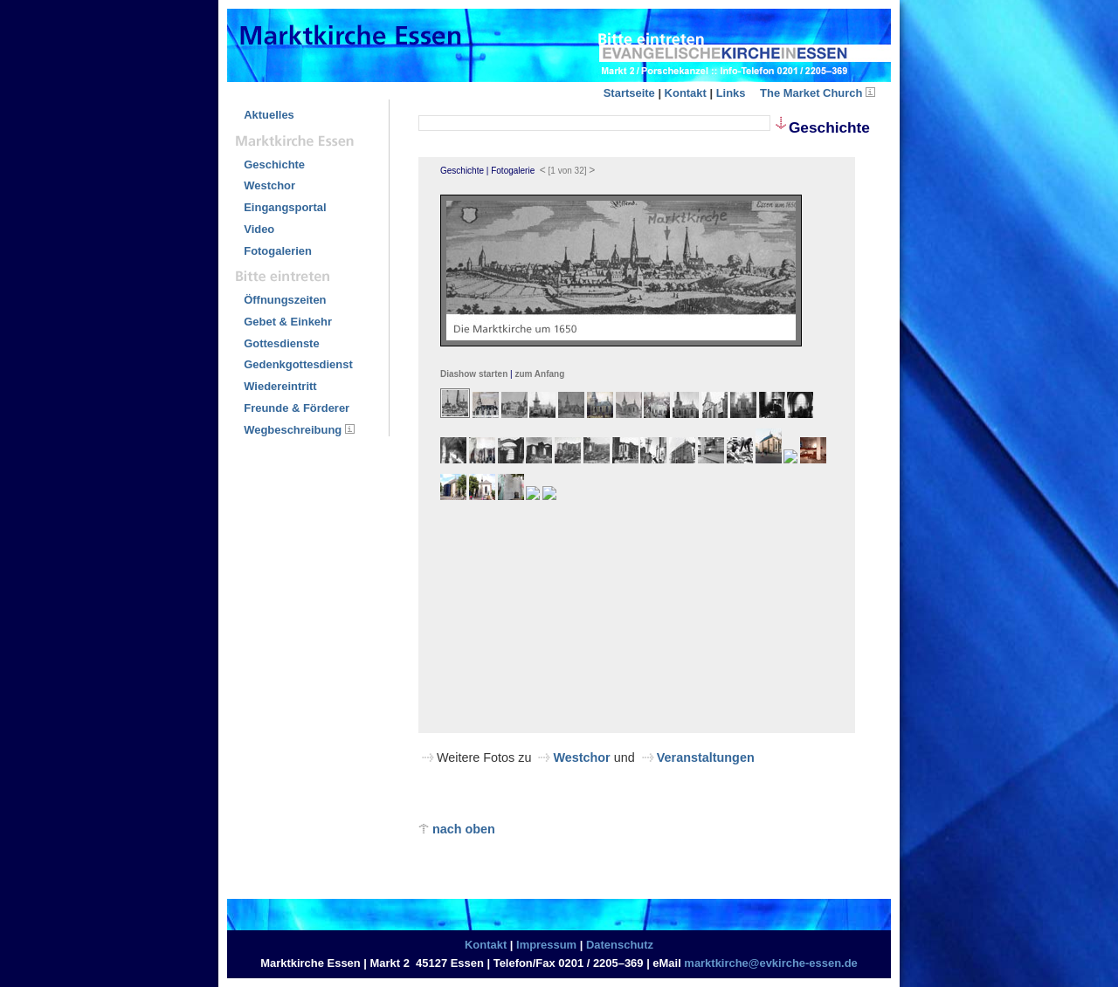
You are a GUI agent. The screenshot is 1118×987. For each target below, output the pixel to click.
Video (259, 229)
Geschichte (274, 164)
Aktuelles (269, 114)
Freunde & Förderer (296, 408)
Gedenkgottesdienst (298, 364)
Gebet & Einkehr (288, 321)
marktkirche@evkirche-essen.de (770, 963)
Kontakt (686, 92)
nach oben (456, 829)
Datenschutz (619, 944)
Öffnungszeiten (285, 299)
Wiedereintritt (280, 386)
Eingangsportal (285, 207)
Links (731, 92)
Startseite (629, 92)
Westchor (269, 185)
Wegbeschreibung (293, 429)
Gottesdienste (281, 343)
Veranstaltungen (706, 757)
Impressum (546, 944)
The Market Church (811, 92)
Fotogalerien (278, 250)
